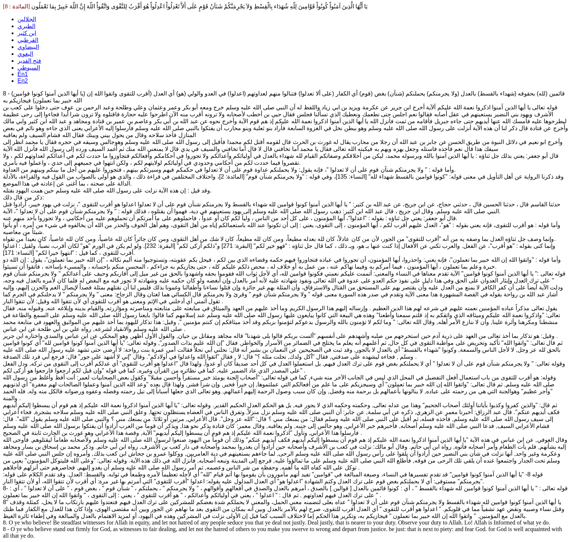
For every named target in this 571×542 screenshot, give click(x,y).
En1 (22, 74)
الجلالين (26, 19)
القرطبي (27, 40)
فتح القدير (29, 61)
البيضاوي (28, 47)
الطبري (26, 26)
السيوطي (28, 68)
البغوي (25, 54)
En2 (22, 81)
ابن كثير (26, 33)
